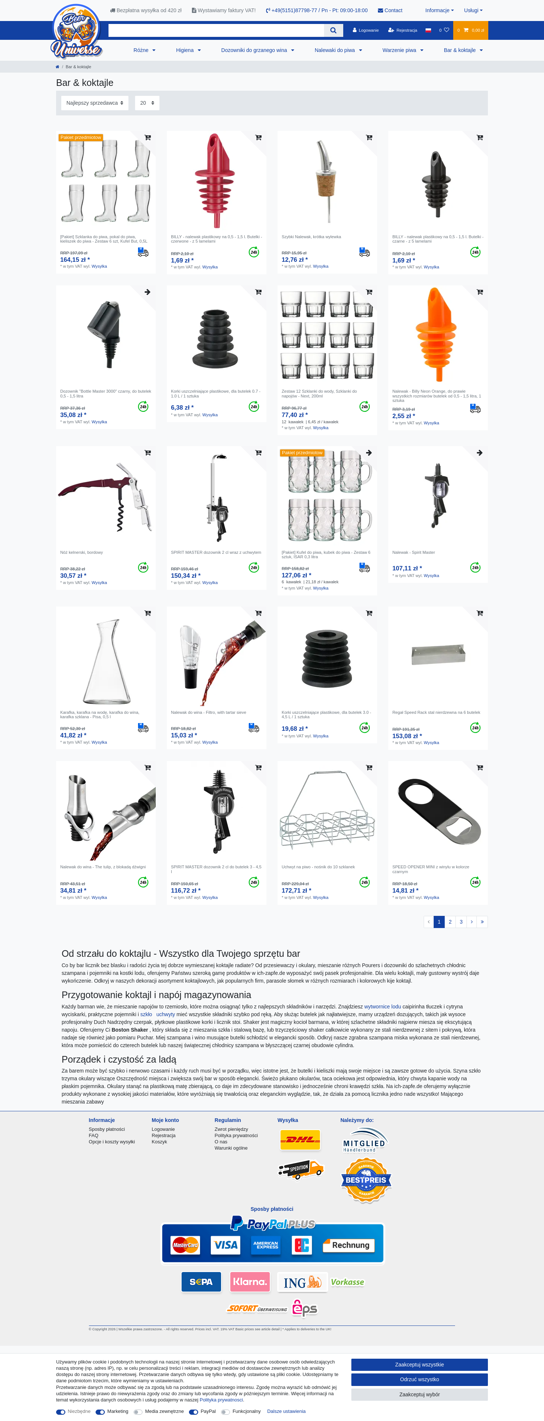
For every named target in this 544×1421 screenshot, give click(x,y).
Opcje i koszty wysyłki (112, 1141)
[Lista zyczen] (444, 30)
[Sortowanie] (94, 103)
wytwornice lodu (383, 1007)
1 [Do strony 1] (439, 922)
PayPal (208, 1411)
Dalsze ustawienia (286, 1411)
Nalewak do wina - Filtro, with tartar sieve (208, 712)
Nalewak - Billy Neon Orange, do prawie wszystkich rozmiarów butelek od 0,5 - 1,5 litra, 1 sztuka (436, 396)
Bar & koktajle (460, 50)
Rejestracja (164, 1135)
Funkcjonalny (247, 1411)
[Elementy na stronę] (147, 103)
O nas (221, 1141)
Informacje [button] (438, 10)
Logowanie (163, 1129)
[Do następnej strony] (471, 922)
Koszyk (159, 1141)
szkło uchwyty (158, 1014)
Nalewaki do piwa (336, 50)
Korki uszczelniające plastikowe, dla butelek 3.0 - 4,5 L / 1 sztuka (326, 714)
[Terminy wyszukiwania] (216, 30)
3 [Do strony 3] (461, 922)
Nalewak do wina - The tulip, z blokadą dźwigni (103, 867)
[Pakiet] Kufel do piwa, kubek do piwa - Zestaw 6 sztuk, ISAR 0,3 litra (326, 554)
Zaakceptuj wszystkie (419, 1365)
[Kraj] (428, 30)
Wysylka (99, 266)
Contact (390, 10)
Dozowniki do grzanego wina (255, 50)
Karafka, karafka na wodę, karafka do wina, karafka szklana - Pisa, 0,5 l (100, 714)
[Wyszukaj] (333, 30)
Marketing (117, 1411)
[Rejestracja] (402, 30)
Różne (142, 50)
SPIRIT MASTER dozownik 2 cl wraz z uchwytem (216, 552)
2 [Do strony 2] (450, 922)
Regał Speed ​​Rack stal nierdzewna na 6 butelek (436, 712)
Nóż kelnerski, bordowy (81, 552)
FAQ (94, 1135)
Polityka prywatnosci (221, 1400)
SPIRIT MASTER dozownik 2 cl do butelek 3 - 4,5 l (216, 869)
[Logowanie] (366, 30)
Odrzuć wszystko (419, 1379)
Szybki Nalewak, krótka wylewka (311, 236)
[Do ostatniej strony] (482, 922)
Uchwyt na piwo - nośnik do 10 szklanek (318, 867)
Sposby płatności (107, 1129)
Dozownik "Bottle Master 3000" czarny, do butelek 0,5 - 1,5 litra (105, 393)
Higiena (185, 50)
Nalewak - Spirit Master (413, 552)
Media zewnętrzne (164, 1411)
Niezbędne (79, 1411)
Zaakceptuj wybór (419, 1394)
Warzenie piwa (400, 50)
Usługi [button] (471, 10)
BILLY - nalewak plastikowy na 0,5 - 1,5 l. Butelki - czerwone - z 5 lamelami (216, 238)
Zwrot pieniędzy (231, 1129)
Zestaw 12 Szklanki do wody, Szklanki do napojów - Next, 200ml (319, 393)
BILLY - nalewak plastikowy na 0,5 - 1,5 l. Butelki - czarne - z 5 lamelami (437, 238)
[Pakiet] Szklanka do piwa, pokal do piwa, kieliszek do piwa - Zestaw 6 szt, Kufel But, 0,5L (103, 238)
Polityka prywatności (236, 1135)
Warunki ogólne (231, 1148)
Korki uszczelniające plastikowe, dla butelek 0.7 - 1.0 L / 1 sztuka (216, 393)
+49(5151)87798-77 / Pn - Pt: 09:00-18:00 (317, 10)
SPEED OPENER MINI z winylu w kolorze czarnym (430, 869)
